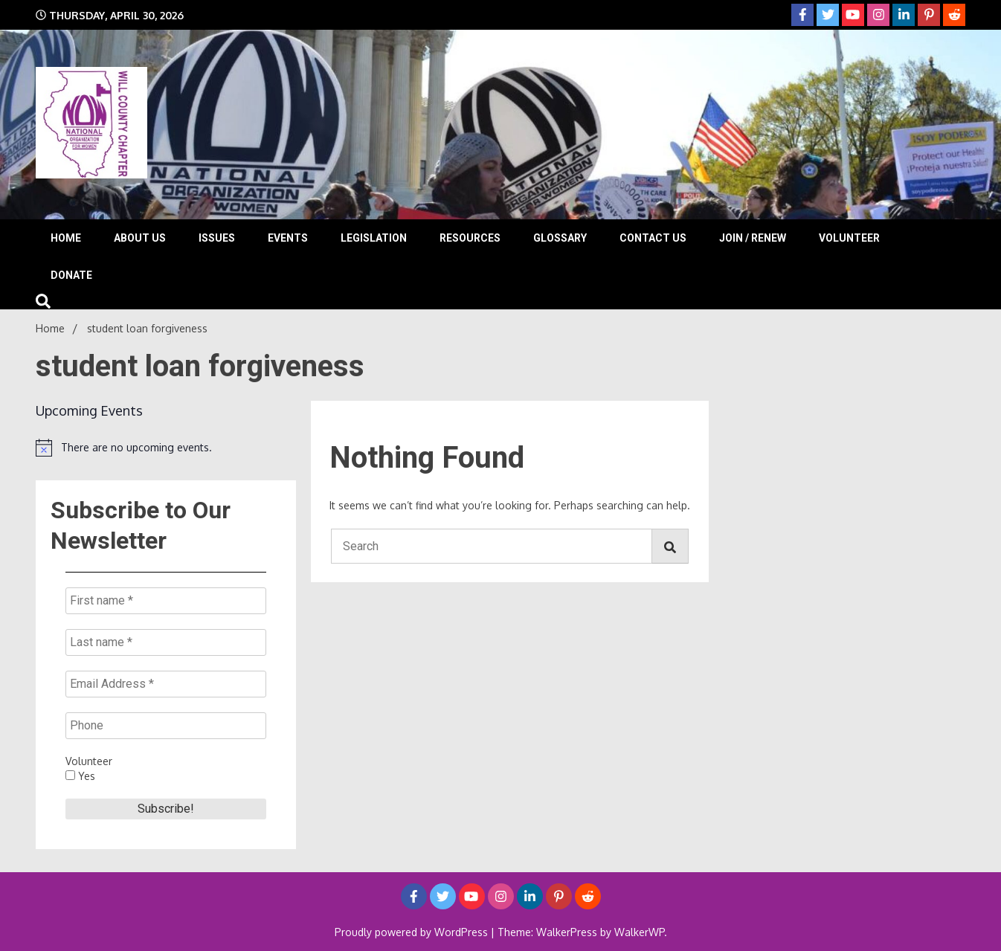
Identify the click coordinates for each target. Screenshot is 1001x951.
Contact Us (652, 238)
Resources (470, 238)
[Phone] (165, 725)
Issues (217, 238)
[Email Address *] (165, 684)
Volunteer (849, 238)
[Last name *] (165, 642)
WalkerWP (639, 932)
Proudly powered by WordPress (413, 932)
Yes (80, 776)
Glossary (560, 238)
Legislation (374, 238)
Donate (71, 275)
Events (288, 238)
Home (66, 238)
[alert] (166, 448)
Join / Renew (752, 238)
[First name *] (165, 600)
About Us (140, 238)
